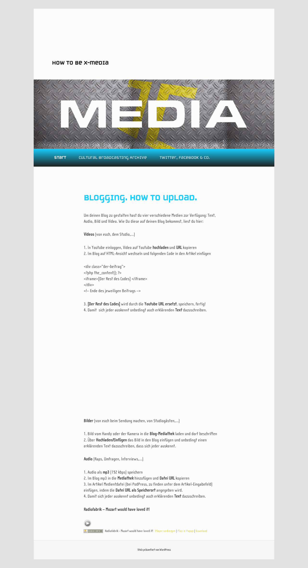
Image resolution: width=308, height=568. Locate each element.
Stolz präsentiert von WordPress (154, 549)
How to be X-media (80, 63)
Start (60, 157)
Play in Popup (185, 531)
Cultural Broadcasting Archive (113, 157)
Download (201, 531)
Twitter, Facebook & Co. (185, 157)
